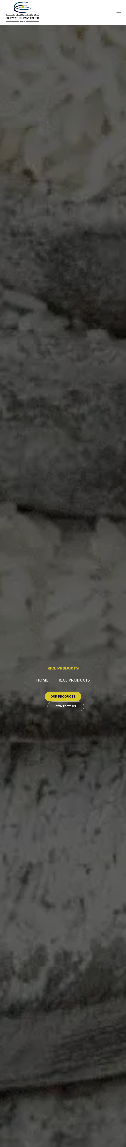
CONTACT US (66, 706)
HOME (42, 679)
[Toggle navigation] (119, 12)
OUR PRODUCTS (63, 696)
